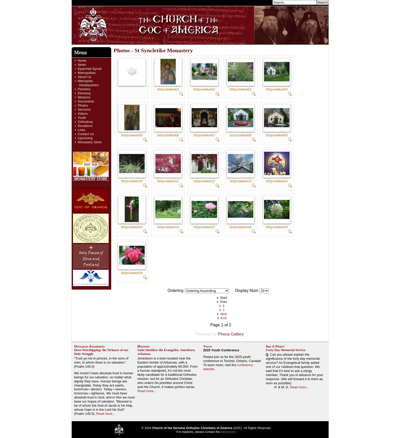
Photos (83, 105)
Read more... (105, 414)
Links (81, 130)
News (82, 65)
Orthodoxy (85, 122)
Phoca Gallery (231, 334)
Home (82, 60)
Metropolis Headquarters (88, 83)
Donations (85, 126)
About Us (84, 77)
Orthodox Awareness (89, 346)
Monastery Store (90, 142)
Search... (264, 2)
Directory (84, 93)
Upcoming (85, 138)
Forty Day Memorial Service (286, 350)
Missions (84, 97)
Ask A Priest (275, 346)
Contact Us (86, 134)
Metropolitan (87, 73)
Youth (82, 118)
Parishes (84, 89)
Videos (83, 113)
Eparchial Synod (90, 69)
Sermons (84, 109)
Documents (86, 101)
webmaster (228, 432)
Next (223, 314)
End (224, 318)
